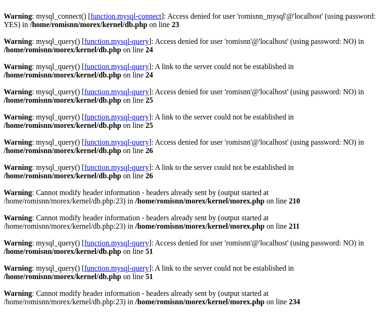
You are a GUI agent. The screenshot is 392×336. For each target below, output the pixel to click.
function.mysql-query (116, 41)
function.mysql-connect (126, 16)
